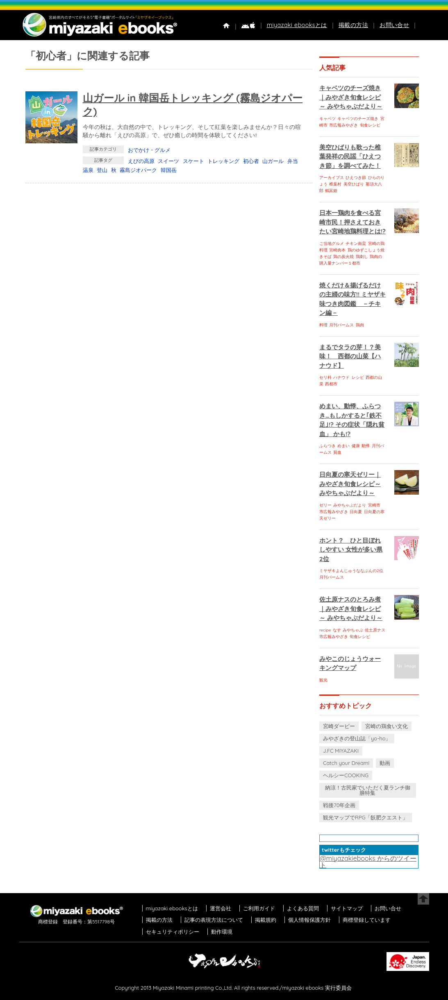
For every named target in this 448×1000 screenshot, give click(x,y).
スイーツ (168, 161)
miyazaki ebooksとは (297, 25)
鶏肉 (360, 325)
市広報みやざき (343, 125)
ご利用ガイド (259, 908)
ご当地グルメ (331, 243)
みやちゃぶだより (349, 505)
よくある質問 (303, 908)
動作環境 (221, 931)
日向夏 (356, 511)
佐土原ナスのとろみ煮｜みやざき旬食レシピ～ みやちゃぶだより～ (350, 608)
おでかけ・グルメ (149, 150)
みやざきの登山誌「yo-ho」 (357, 738)
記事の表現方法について (213, 919)
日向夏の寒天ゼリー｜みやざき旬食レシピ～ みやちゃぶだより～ (350, 484)
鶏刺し (362, 256)
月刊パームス (341, 325)
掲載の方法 (353, 25)
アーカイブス (331, 177)
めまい (343, 445)
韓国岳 (169, 170)
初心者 (251, 161)
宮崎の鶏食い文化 (386, 726)
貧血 (337, 452)
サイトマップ (347, 908)
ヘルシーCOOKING (345, 775)
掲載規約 (265, 919)
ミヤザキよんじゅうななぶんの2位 (351, 570)
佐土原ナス (375, 630)
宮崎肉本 (337, 250)
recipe (325, 630)
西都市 (331, 384)
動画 (385, 763)
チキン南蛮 (356, 243)
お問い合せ (394, 25)
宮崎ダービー (339, 726)
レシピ (358, 377)
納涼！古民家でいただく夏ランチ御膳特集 (367, 790)
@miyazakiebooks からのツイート (368, 861)
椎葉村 (335, 184)
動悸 (366, 445)
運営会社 (220, 908)
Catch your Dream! (346, 763)
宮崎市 (374, 505)
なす (337, 630)
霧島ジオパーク (138, 170)
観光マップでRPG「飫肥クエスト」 (365, 817)
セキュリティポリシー (172, 931)
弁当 (292, 161)
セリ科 (325, 377)
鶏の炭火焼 (343, 256)
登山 (102, 170)
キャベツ (327, 118)
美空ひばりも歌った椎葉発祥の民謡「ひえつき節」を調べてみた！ (350, 156)
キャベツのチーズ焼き (357, 118)
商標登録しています (367, 919)
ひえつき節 (356, 177)
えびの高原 (141, 161)
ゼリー (325, 505)
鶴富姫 (331, 190)
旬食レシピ (370, 125)
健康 (356, 445)
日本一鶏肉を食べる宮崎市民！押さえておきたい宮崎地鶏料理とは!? (352, 222)
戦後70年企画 (339, 805)
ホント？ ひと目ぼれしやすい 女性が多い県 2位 (350, 549)
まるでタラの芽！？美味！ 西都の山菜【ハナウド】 (350, 356)
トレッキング (223, 161)
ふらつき (327, 445)
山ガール (273, 161)
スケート (193, 161)
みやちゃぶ (353, 630)
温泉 (88, 170)
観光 (323, 680)
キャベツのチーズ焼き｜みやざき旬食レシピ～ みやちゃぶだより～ (350, 97)
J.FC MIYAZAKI (341, 750)
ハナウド (341, 377)
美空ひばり (353, 184)
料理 (323, 325)
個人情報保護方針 (309, 919)
